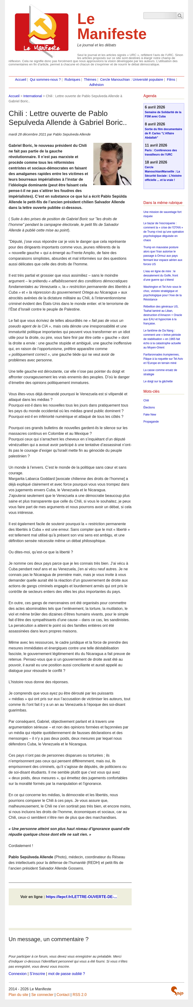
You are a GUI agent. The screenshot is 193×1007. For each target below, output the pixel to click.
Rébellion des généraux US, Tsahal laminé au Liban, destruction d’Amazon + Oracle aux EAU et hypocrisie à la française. (162, 315)
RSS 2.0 (80, 995)
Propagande (151, 421)
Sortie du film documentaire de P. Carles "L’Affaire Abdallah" (163, 133)
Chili (146, 400)
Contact (63, 995)
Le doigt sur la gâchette (158, 381)
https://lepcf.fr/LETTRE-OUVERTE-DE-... (81, 897)
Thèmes (90, 79)
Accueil (20, 79)
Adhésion (96, 85)
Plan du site (18, 995)
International (32, 96)
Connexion (18, 974)
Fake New (149, 414)
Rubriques (72, 79)
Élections (149, 407)
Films (171, 79)
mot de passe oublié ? (66, 974)
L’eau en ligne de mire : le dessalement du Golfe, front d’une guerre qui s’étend (160, 275)
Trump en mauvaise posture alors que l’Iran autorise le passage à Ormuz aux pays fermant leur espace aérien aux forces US (162, 256)
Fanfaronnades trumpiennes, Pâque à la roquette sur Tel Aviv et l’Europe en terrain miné (163, 359)
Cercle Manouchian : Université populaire (131, 79)
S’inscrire (37, 974)
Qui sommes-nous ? (45, 79)
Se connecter (42, 995)
